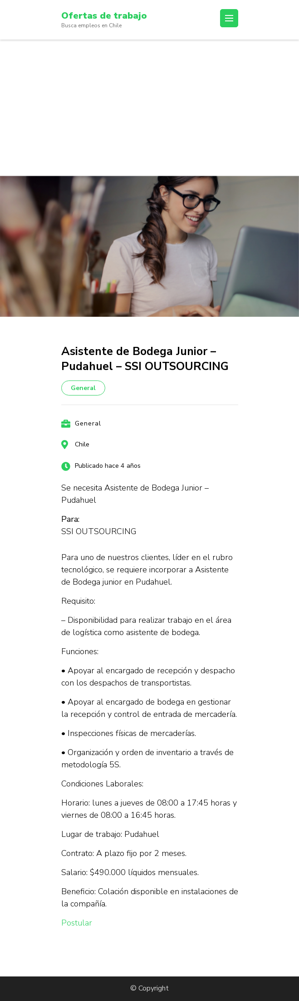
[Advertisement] (149, 107)
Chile (82, 444)
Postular (76, 922)
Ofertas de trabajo (104, 16)
